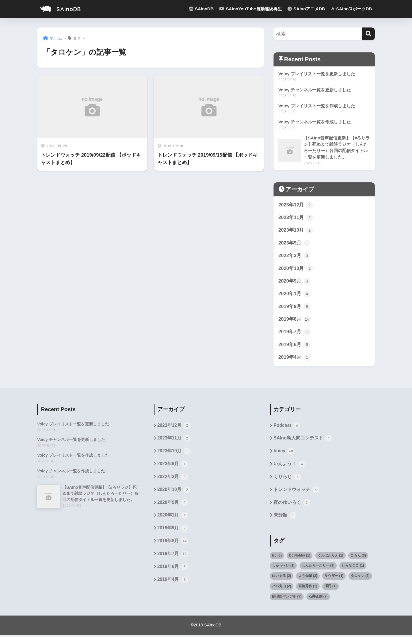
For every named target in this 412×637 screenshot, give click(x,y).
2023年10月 (295, 231)
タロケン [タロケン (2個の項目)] (360, 578)
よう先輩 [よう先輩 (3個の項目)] (307, 578)
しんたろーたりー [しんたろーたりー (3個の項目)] (318, 568)
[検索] (368, 33)
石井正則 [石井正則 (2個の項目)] (318, 599)
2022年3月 (294, 256)
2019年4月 (294, 359)
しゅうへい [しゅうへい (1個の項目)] (283, 568)
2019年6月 (294, 346)
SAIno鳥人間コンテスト (303, 440)
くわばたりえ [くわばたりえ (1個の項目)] (330, 558)
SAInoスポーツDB (351, 8)
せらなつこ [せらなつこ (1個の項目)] (353, 568)
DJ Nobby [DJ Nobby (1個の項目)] (299, 558)
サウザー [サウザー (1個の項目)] (333, 578)
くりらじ (287, 479)
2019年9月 (294, 308)
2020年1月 (294, 295)
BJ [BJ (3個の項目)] (277, 558)
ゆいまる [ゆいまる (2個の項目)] (281, 578)
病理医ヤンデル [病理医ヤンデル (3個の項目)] (286, 599)
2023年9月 (294, 243)
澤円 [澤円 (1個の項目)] (330, 589)
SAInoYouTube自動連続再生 (250, 8)
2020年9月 (294, 282)
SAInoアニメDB (306, 8)
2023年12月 (295, 205)
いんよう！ (289, 466)
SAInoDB (62, 9)
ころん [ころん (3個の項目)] (358, 558)
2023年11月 (295, 218)
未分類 (285, 517)
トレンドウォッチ (296, 492)
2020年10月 (295, 269)
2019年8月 (294, 320)
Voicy (284, 453)
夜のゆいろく (292, 505)
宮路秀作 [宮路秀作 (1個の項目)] (307, 589)
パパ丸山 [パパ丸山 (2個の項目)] (281, 589)
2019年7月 (294, 333)
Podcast (287, 427)
